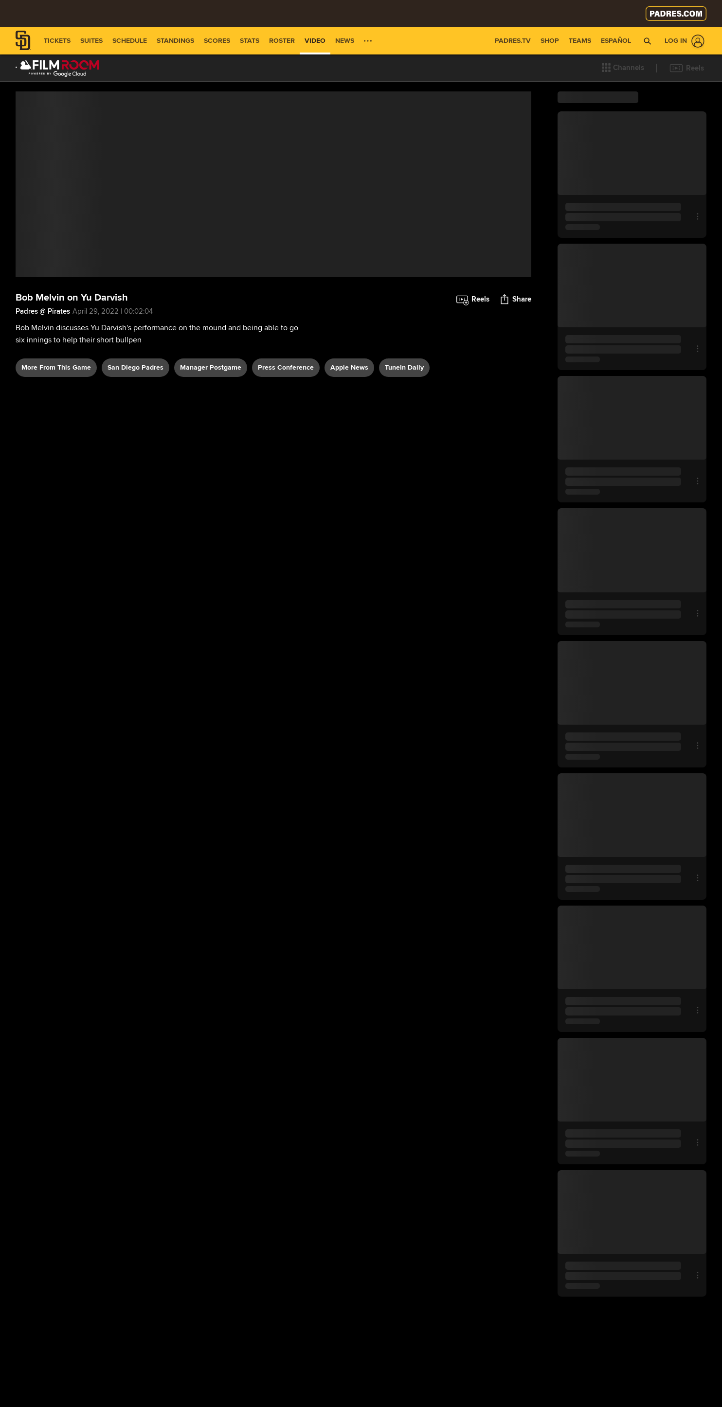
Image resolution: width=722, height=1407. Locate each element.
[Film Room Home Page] (57, 68)
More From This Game (56, 471)
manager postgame (210, 471)
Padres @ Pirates (43, 415)
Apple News (349, 471)
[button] (623, 68)
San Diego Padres (135, 471)
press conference (286, 471)
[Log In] (682, 41)
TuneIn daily (404, 471)
